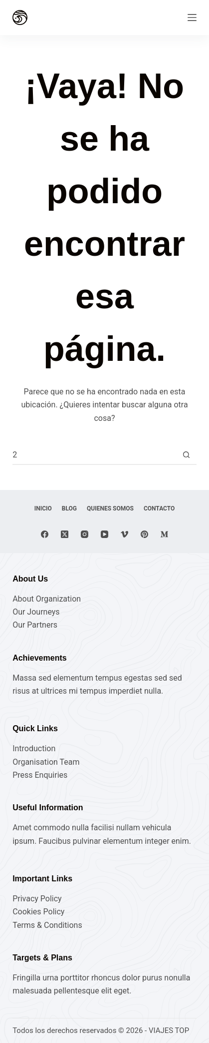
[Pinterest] (144, 534)
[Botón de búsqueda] (187, 455)
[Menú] (192, 17)
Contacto (159, 508)
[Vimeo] (124, 534)
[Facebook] (44, 534)
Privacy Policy (37, 898)
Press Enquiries (39, 775)
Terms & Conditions (47, 925)
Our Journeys (35, 612)
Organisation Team (45, 762)
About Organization (46, 599)
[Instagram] (84, 534)
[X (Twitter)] (64, 534)
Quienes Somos (110, 508)
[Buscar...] (94, 455)
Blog (69, 508)
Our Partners (34, 625)
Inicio (43, 508)
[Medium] (164, 534)
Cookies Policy (38, 911)
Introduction (33, 748)
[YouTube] (104, 534)
